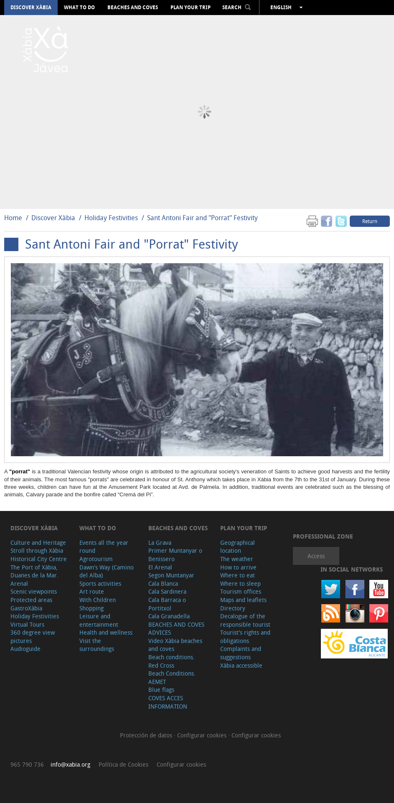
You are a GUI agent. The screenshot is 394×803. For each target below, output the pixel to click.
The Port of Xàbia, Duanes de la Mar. (34, 571)
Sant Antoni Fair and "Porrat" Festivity (202, 217)
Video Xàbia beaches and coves (175, 645)
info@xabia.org (70, 764)
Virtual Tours (27, 624)
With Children (97, 600)
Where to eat (237, 575)
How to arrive (238, 567)
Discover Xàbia (30, 7)
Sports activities (100, 583)
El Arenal (160, 567)
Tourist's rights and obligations (245, 636)
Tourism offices (240, 591)
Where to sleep (240, 583)
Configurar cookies (202, 735)
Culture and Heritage (38, 542)
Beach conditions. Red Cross (171, 661)
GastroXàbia (26, 608)
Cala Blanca (163, 583)
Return (369, 221)
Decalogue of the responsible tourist (245, 620)
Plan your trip (190, 7)
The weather (236, 559)
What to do (79, 7)
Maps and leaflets (243, 600)
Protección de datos (147, 735)
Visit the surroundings (96, 645)
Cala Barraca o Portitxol (167, 604)
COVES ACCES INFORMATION (167, 702)
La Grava (159, 542)
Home (13, 217)
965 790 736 (27, 764)
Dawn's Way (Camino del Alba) (106, 571)
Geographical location (237, 547)
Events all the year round (103, 547)
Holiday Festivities (112, 217)
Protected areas (31, 600)
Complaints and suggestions (240, 653)
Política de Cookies (123, 764)
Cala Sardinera (167, 591)
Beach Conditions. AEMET (172, 677)
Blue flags (161, 690)
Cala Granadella (169, 616)
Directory (232, 608)
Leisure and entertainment (98, 620)
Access (316, 556)
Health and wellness (105, 632)
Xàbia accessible (241, 665)
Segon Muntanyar (171, 575)
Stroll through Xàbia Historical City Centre (38, 554)
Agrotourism (96, 559)
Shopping (91, 608)
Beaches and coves (132, 7)
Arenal (19, 583)
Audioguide (25, 649)
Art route (91, 591)
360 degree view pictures (32, 636)
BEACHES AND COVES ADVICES (176, 628)
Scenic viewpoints (33, 591)
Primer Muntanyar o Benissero (175, 554)
